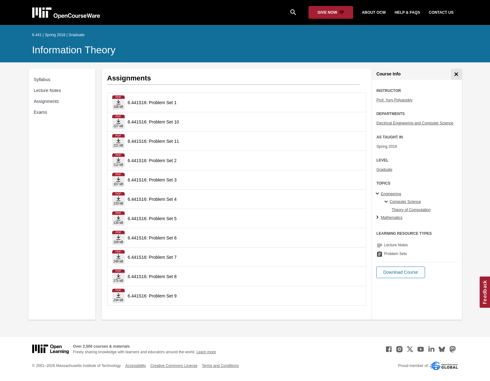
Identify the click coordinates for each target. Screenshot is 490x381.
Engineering (391, 194)
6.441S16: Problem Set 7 (152, 257)
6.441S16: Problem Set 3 (152, 179)
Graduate (384, 169)
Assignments (46, 101)
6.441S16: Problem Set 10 (153, 121)
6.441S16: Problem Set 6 (152, 237)
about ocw (374, 12)
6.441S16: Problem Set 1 (152, 102)
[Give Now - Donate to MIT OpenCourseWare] (330, 12)
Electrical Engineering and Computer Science (414, 123)
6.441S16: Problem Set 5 (152, 218)
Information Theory (74, 49)
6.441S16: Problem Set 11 (153, 141)
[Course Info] (456, 74)
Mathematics (391, 217)
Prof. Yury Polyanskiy (394, 100)
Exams (40, 112)
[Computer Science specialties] (387, 202)
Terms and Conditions (220, 366)
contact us (441, 12)
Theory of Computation (411, 210)
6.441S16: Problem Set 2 (152, 160)
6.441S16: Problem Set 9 (152, 295)
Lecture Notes (47, 90)
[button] (400, 272)
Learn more (206, 352)
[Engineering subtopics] (378, 194)
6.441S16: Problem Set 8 (152, 276)
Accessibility (135, 366)
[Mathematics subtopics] (378, 218)
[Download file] (118, 102)
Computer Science (405, 202)
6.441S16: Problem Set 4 (152, 199)
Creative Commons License (173, 366)
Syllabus (42, 79)
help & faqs (407, 12)
